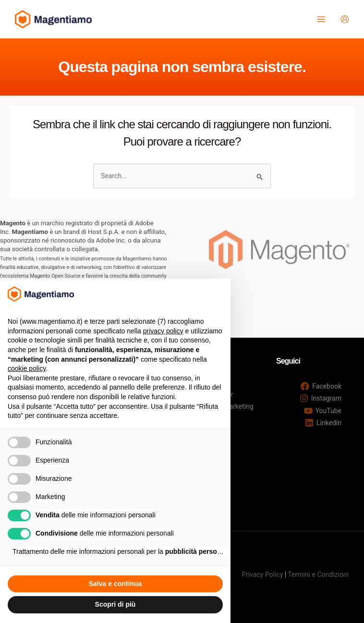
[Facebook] (321, 386)
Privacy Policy (262, 574)
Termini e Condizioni (318, 574)
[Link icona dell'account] (344, 19)
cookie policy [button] (27, 368)
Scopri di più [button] (115, 604)
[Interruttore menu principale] (320, 19)
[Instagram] (320, 398)
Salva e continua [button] (115, 583)
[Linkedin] (323, 422)
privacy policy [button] (163, 331)
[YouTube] (322, 410)
